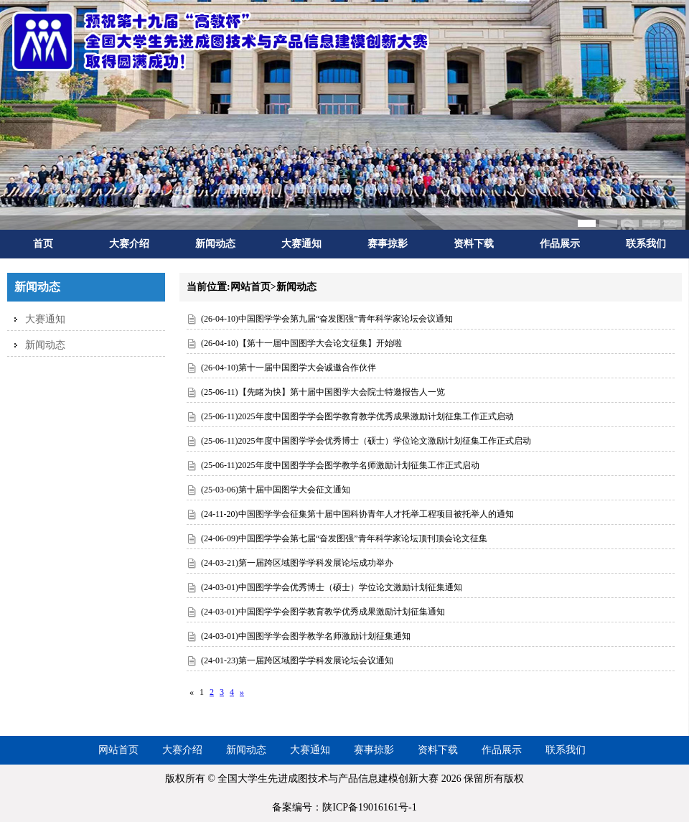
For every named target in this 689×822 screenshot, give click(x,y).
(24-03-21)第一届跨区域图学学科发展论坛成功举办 (297, 563)
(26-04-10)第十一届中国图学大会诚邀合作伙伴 (288, 368)
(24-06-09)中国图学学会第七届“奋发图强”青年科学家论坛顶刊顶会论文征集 (344, 538)
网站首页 (118, 749)
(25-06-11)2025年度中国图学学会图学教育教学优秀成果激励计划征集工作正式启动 (357, 416)
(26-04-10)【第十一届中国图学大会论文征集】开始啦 (301, 343)
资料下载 (474, 243)
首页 (43, 243)
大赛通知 (301, 243)
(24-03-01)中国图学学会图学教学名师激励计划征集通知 (306, 636)
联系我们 (646, 243)
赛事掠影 (387, 243)
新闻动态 (215, 243)
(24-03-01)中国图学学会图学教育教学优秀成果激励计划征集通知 (323, 612)
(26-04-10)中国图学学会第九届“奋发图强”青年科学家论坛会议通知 (327, 319)
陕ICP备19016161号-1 (369, 807)
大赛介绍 (129, 243)
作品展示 (560, 243)
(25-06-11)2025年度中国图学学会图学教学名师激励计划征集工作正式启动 (340, 465)
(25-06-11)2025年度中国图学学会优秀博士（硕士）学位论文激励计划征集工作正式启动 (366, 441)
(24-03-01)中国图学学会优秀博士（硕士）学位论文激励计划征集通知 (331, 587)
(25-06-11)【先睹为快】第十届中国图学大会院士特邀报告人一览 (323, 392)
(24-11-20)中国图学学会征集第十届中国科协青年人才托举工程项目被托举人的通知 (357, 514)
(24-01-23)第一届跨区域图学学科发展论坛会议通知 (297, 660)
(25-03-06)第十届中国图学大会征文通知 (275, 490)
